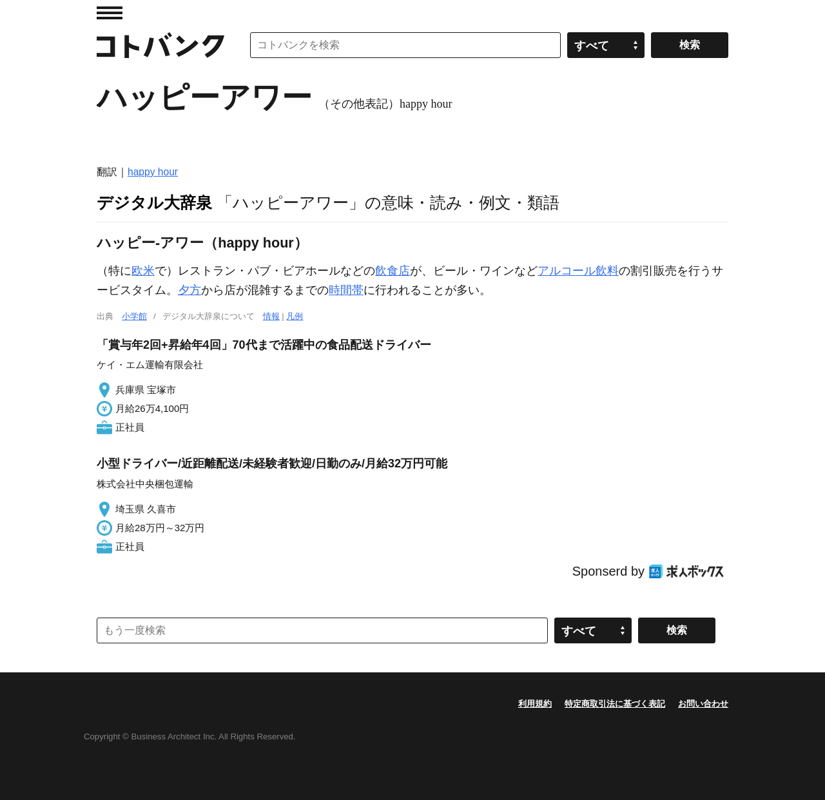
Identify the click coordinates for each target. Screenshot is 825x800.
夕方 (189, 290)
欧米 (143, 270)
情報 (271, 316)
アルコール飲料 (578, 270)
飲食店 (392, 270)
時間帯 (346, 290)
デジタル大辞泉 (154, 202)
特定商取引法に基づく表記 (615, 703)
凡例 (294, 316)
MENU (109, 13)
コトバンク (160, 45)
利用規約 (535, 703)
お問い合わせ (703, 703)
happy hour (153, 171)
